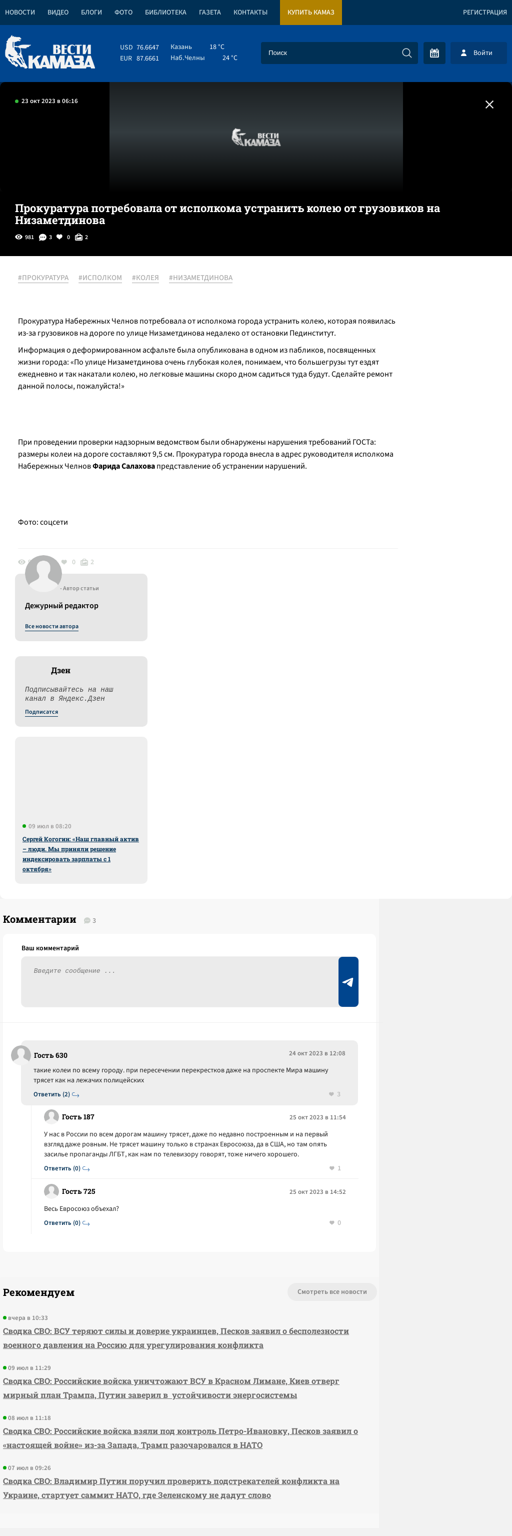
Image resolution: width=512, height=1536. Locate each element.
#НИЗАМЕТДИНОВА (208, 279)
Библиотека (165, 13)
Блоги (91, 13)
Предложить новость (413, 840)
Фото (123, 13)
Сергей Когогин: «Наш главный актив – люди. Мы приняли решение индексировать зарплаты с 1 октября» (430, 517)
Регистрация (485, 13)
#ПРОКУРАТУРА (50, 279)
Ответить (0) (66, 929)
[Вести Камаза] (50, 53)
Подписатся (391, 375)
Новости (20, 13)
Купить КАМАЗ (311, 13)
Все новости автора (401, 290)
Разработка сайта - (474, 1507)
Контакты (251, 13)
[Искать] (407, 53)
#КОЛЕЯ (152, 279)
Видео (58, 13)
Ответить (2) (56, 835)
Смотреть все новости (242, 1054)
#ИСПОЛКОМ (107, 279)
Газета (210, 13)
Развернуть (256, 1469)
